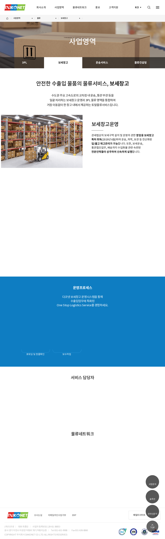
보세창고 (63, 62)
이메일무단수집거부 (57, 515)
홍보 (97, 7)
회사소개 (41, 7)
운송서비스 (102, 62)
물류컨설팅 (140, 62)
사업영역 (59, 7)
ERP (74, 515)
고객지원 (113, 7)
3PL (24, 62)
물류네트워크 (79, 7)
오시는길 (38, 515)
